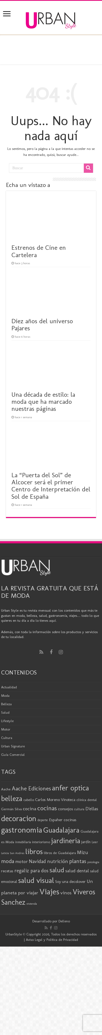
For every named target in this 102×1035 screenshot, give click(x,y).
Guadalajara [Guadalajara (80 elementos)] (61, 829)
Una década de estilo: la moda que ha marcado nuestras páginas (43, 401)
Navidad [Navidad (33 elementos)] (37, 861)
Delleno (64, 921)
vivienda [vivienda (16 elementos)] (31, 903)
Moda (5, 696)
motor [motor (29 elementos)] (21, 861)
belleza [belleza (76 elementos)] (11, 798)
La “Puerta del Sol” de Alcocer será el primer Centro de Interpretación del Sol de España (50, 485)
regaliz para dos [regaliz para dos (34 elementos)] (31, 870)
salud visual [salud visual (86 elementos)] (36, 880)
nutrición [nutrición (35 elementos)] (57, 861)
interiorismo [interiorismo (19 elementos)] (41, 842)
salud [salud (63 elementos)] (57, 870)
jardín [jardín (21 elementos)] (86, 842)
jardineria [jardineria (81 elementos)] (65, 840)
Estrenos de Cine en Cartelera (38, 251)
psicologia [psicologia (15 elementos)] (93, 862)
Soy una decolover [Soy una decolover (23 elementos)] (70, 881)
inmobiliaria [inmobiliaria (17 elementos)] (23, 842)
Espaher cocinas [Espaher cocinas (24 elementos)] (62, 819)
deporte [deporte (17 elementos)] (43, 820)
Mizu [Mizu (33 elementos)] (82, 852)
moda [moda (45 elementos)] (7, 861)
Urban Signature (13, 746)
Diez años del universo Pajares (42, 324)
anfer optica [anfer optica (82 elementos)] (70, 787)
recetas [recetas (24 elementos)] (7, 870)
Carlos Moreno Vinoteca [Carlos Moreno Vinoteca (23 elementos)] (55, 799)
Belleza (6, 704)
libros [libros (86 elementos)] (34, 851)
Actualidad (9, 687)
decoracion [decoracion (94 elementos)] (18, 818)
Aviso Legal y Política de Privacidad (52, 940)
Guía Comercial (13, 755)
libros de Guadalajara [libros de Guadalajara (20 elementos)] (60, 853)
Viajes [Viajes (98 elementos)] (49, 891)
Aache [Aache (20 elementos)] (6, 789)
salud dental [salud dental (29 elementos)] (77, 870)
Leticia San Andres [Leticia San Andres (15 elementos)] (12, 853)
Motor (5, 729)
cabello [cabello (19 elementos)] (28, 800)
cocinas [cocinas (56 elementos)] (47, 808)
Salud (5, 712)
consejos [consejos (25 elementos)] (65, 808)
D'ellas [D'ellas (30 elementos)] (91, 808)
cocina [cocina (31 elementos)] (29, 809)
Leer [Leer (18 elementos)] (95, 842)
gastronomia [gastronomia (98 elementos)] (21, 829)
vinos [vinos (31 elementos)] (66, 893)
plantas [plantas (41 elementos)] (77, 861)
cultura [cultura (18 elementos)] (79, 809)
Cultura (6, 738)
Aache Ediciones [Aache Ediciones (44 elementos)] (31, 788)
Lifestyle (7, 721)
